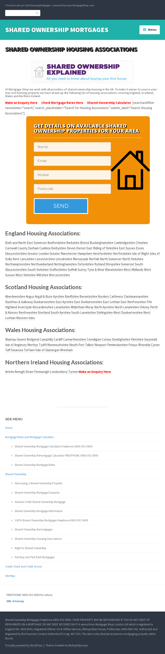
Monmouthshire (58, 345)
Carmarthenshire (74, 339)
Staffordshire (58, 269)
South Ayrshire (61, 312)
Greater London (38, 253)
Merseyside (80, 259)
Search (37, 13)
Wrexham (66, 350)
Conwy (106, 339)
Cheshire (142, 243)
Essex (140, 248)
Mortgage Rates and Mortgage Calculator (29, 437)
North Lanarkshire (127, 307)
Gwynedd (150, 339)
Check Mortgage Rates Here (62, 103)
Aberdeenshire (15, 296)
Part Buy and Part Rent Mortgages (34, 557)
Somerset (127, 264)
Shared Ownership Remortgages (33, 529)
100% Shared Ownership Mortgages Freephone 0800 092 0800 (51, 520)
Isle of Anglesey (16, 345)
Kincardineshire (42, 307)
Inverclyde (25, 307)
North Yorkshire (132, 259)
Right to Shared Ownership (30, 548)
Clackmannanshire (136, 296)
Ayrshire (58, 296)
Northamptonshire (17, 264)
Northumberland (42, 264)
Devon (71, 248)
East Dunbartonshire (88, 302)
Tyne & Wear (95, 269)
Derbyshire (58, 248)
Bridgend (33, 339)
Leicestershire (45, 259)
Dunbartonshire (44, 302)
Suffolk (72, 269)
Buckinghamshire (101, 243)
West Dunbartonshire (128, 312)
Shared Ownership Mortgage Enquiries (37, 492)
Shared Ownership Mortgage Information (39, 511)
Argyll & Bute (43, 296)
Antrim (9, 372)
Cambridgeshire (124, 243)
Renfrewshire (28, 312)
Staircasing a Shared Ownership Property (38, 483)
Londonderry (59, 372)
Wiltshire (42, 275)
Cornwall (11, 248)
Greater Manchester (63, 253)
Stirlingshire (105, 312)
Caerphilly (46, 339)
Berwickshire (88, 296)
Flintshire (137, 339)
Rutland (99, 264)
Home (8, 428)
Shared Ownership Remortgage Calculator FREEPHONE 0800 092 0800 (56, 455)
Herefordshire (102, 253)
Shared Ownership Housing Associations (38, 539)
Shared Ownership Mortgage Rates (35, 465)
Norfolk (94, 259)
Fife (149, 302)
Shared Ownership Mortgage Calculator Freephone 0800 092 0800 (53, 446)
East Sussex (127, 248)
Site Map (10, 576)
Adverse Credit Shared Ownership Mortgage (40, 502)
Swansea (17, 350)
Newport (100, 345)
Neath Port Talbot (81, 345)
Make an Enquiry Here (21, 103)
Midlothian (78, 307)
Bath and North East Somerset (26, 243)
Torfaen (29, 350)
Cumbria (44, 248)
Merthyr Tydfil (37, 345)
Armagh (20, 372)
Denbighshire (121, 339)
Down (30, 372)
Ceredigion (94, 339)
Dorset (81, 248)
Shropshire (113, 264)
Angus (30, 296)
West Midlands (133, 269)
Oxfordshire (86, 264)
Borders (103, 296)
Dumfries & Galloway (19, 302)
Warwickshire (114, 269)
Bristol (84, 243)
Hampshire (85, 253)
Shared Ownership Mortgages (56, 29)
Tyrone (73, 372)
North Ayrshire (104, 307)
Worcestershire (59, 275)
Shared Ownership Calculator (109, 103)
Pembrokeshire (117, 345)
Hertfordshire (122, 253)
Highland (11, 307)
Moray (89, 307)
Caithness (116, 296)
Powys (133, 345)
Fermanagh (41, 372)
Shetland (44, 312)
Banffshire (72, 296)
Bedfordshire (56, 243)
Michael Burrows (77, 645)
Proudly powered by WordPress (23, 645)
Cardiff (58, 339)
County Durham (28, 248)
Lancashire (27, 259)
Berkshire (72, 243)
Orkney (144, 307)
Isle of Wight (140, 253)
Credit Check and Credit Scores (23, 566)
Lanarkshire (62, 307)
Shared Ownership (15, 474)
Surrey (82, 269)
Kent (16, 259)
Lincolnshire (64, 259)
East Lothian (111, 302)
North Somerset (111, 259)
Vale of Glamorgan (47, 350)
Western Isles (25, 318)
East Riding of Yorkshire (102, 248)
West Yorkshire (26, 275)
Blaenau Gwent (15, 339)
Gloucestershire (16, 253)
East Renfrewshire (133, 302)
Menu (152, 29)
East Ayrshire (64, 302)
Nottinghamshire (65, 264)
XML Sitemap (15, 601)
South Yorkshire (38, 269)
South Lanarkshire (83, 312)
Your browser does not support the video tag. (24, 382)
